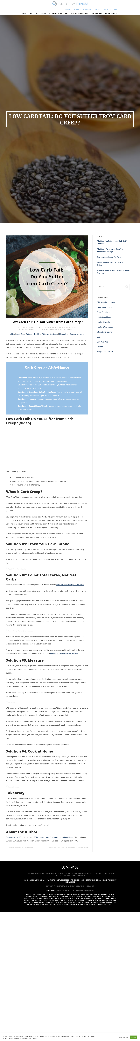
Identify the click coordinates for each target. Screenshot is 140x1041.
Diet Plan (34, 13)
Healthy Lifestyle (103, 322)
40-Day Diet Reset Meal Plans (55, 13)
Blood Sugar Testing (104, 307)
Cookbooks (97, 13)
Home (68, 10)
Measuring (63, 334)
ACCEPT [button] (133, 1037)
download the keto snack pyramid (64, 811)
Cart (114, 10)
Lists (99, 337)
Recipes (100, 347)
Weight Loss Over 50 (105, 352)
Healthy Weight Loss (54, 329)
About (97, 10)
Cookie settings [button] (123, 1037)
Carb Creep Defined (24, 334)
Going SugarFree (103, 312)
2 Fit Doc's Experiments (106, 302)
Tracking (37, 334)
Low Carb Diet (68, 329)
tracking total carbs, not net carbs (70, 663)
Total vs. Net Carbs (50, 334)
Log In (88, 10)
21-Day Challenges (79, 13)
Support (78, 10)
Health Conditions (104, 317)
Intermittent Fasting (104, 332)
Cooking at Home (77, 334)
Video (12, 334)
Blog (106, 10)
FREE (24, 13)
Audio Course (111, 13)
